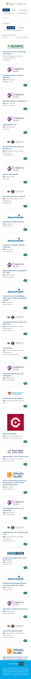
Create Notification (22, 37)
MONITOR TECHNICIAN (9, 434)
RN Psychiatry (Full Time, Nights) (13, 398)
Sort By (4, 37)
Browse (14, 10)
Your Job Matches (9, 13)
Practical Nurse (7, 348)
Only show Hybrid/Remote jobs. (13, 30)
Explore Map (23, 10)
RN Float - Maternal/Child (10, 174)
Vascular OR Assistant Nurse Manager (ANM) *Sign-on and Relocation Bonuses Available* (15, 298)
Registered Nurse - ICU (9, 124)
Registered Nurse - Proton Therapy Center (15, 456)
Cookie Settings (12, 663)
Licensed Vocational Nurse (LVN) (12, 631)
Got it (21, 663)
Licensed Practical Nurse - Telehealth (14, 196)
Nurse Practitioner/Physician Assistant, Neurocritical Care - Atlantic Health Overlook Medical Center (14, 482)
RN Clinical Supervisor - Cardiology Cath (15, 101)
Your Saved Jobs (22, 13)
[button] (20, 27)
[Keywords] (15, 18)
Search (6, 10)
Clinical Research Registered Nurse (13, 221)
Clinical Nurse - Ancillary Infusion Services (15, 609)
